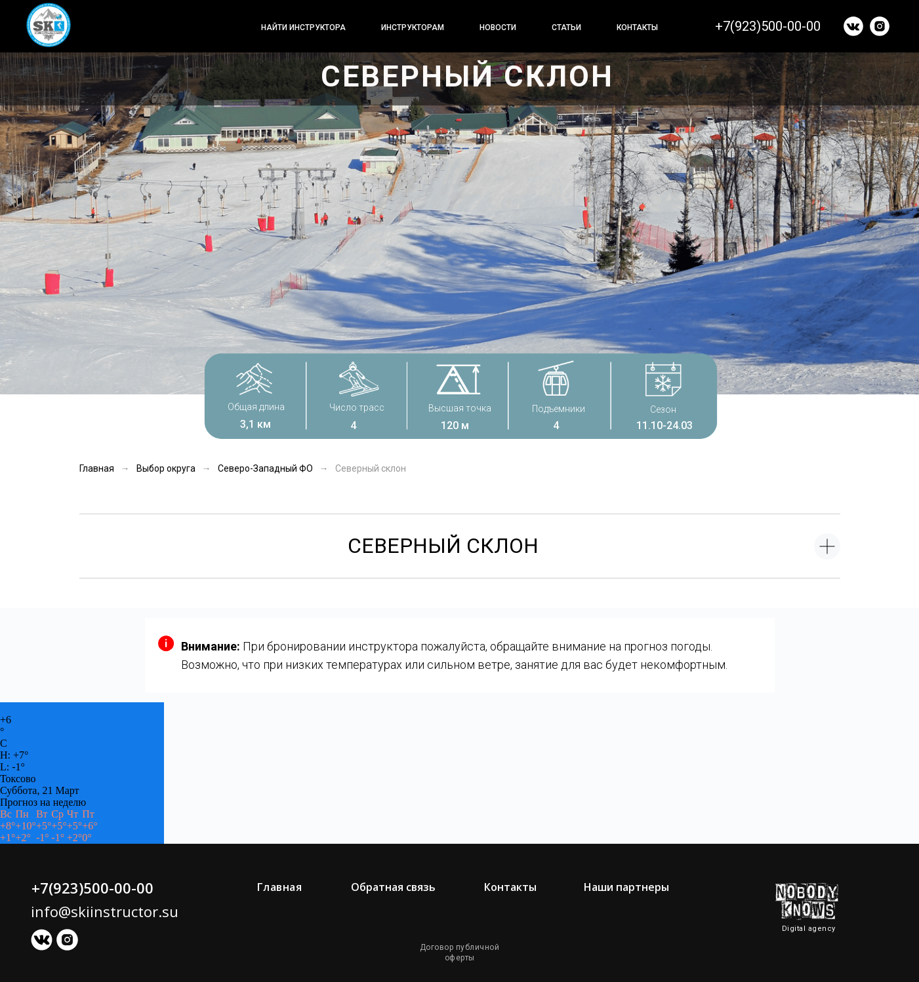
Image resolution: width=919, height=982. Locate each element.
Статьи (566, 27)
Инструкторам (412, 27)
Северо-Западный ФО (265, 468)
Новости (498, 27)
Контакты (637, 27)
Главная (96, 468)
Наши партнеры (626, 887)
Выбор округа (165, 468)
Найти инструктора (303, 27)
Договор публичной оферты (460, 952)
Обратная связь (393, 887)
